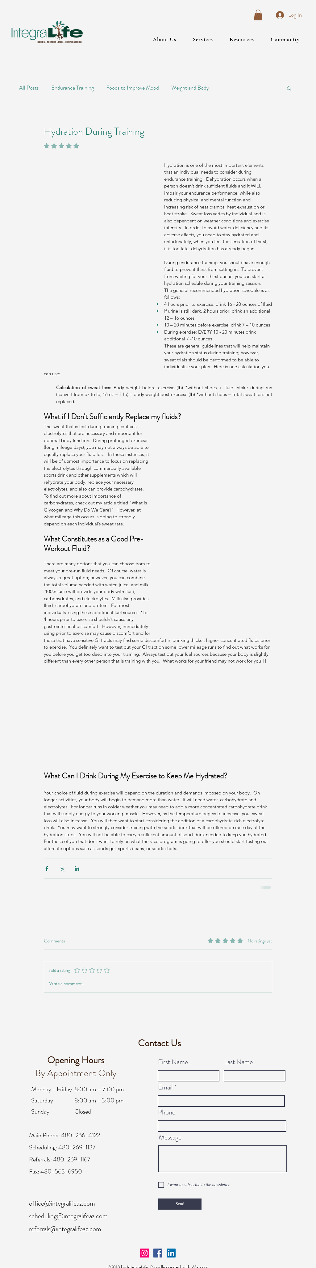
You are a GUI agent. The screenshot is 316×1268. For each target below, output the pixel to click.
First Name (173, 1062)
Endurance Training (72, 88)
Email (165, 1087)
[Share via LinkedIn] (77, 868)
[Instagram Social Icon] (144, 1253)
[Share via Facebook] (47, 868)
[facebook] (157, 1253)
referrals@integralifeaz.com (65, 1229)
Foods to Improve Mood (132, 88)
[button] (258, 15)
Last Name (238, 1062)
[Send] (180, 1204)
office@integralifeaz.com (62, 1203)
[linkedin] (171, 1253)
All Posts (29, 88)
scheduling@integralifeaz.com (68, 1216)
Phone (166, 1112)
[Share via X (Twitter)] (62, 868)
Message (170, 1137)
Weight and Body (190, 88)
